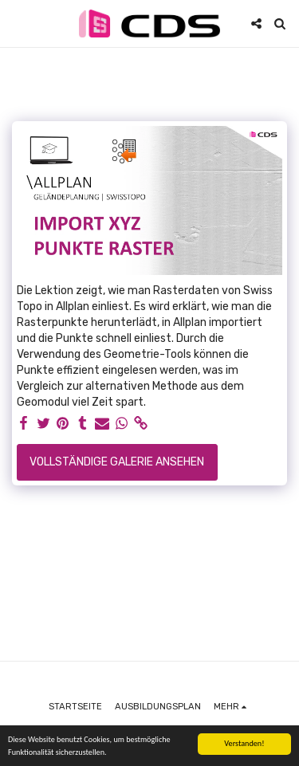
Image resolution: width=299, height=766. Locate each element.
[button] (17, 23)
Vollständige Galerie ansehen (117, 462)
